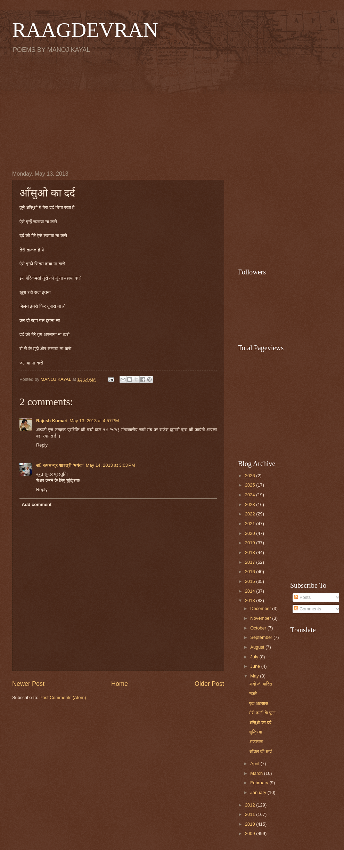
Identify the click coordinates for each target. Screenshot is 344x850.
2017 (250, 562)
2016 (250, 571)
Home (119, 683)
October (258, 628)
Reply (42, 445)
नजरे (253, 693)
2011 (250, 814)
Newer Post (28, 683)
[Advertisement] (172, 111)
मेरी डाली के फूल (262, 712)
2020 (250, 533)
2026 (250, 475)
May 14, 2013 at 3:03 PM (110, 465)
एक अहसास (258, 703)
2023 (250, 504)
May (255, 676)
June (255, 666)
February (259, 782)
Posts (302, 597)
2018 (250, 552)
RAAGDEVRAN (85, 29)
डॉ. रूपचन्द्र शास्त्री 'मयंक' (60, 465)
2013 (250, 600)
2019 (250, 542)
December (261, 608)
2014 (250, 591)
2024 (250, 494)
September (261, 637)
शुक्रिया (255, 732)
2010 (250, 824)
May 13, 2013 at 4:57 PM (94, 420)
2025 (250, 485)
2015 (250, 581)
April (255, 763)
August (257, 647)
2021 (250, 523)
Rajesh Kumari (51, 420)
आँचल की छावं (260, 751)
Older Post (209, 683)
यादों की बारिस (260, 684)
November (261, 618)
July (254, 656)
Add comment (36, 504)
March (257, 773)
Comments (307, 608)
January (258, 792)
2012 (250, 805)
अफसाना (256, 741)
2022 (250, 513)
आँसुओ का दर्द (260, 722)
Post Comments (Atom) (63, 697)
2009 (250, 833)
